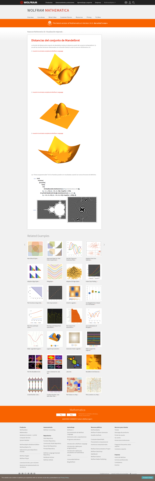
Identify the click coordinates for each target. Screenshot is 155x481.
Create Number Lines (34, 386)
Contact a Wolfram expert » (85, 419)
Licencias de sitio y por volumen (29, 462)
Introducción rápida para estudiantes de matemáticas (75, 451)
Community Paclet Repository (52, 443)
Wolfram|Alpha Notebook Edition (29, 444)
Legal (112, 473)
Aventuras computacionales (99, 444)
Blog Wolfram (71, 462)
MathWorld (94, 454)
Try (61, 415)
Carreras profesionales (121, 460)
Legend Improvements (54, 340)
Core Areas (41, 17)
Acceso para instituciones (122, 440)
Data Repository (48, 438)
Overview (30, 17)
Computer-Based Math (97, 439)
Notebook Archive (48, 457)
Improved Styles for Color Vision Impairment (54, 251)
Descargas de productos (122, 432)
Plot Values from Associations (73, 318)
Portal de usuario (120, 435)
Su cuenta (118, 438)
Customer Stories (66, 17)
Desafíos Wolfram (96, 435)
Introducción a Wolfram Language (77, 444)
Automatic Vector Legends (73, 340)
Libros (69, 455)
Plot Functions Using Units (34, 294)
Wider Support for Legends (93, 341)
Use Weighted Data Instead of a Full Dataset (93, 295)
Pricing (89, 17)
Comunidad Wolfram (73, 459)
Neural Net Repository (50, 446)
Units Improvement (54, 294)
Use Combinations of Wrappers (93, 318)
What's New (52, 17)
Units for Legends (73, 294)
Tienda (117, 430)
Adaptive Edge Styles (34, 273)
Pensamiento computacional (99, 442)
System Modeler (24, 440)
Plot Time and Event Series (34, 318)
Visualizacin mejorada (54, 32)
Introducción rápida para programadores (74, 447)
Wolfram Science (96, 456)
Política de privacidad (122, 473)
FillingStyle (54, 273)
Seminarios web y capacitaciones (76, 437)
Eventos (117, 465)
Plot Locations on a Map (93, 386)
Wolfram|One (23, 430)
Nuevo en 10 (36, 32)
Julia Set (73, 363)
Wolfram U (70, 430)
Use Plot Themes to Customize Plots (73, 251)
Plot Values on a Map (73, 386)
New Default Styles (34, 250)
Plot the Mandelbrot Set (34, 363)
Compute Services (25, 438)
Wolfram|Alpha (95, 430)
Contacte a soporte (120, 449)
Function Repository (49, 441)
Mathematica (23, 432)
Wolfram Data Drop (96, 451)
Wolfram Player (24, 458)
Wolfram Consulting (49, 430)
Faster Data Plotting (93, 273)
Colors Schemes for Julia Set (54, 364)
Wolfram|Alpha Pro (25, 447)
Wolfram (48, 10)
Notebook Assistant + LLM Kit (28, 435)
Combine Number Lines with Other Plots (54, 387)
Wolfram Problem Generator (99, 432)
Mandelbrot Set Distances (93, 363)
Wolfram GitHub (48, 460)
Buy (71, 415)
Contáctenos (118, 462)
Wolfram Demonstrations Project (100, 449)
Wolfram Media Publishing (98, 459)
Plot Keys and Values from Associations (54, 318)
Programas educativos (73, 439)
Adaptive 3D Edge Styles (73, 273)
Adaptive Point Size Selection (93, 251)
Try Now (98, 17)
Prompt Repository (49, 448)
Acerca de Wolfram (120, 457)
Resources (79, 17)
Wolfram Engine (24, 456)
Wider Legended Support (34, 340)
